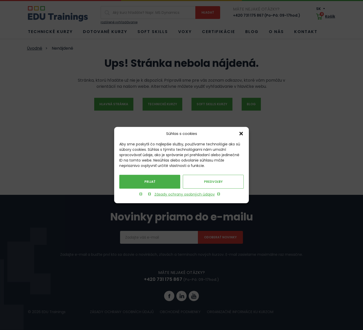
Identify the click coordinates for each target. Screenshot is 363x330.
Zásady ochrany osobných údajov (184, 194)
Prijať (149, 181)
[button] (241, 133)
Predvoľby (213, 181)
